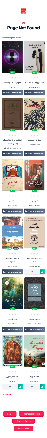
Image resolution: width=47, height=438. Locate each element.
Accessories (23, 428)
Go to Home (8, 395)
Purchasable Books (31, 414)
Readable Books (23, 421)
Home (9, 414)
